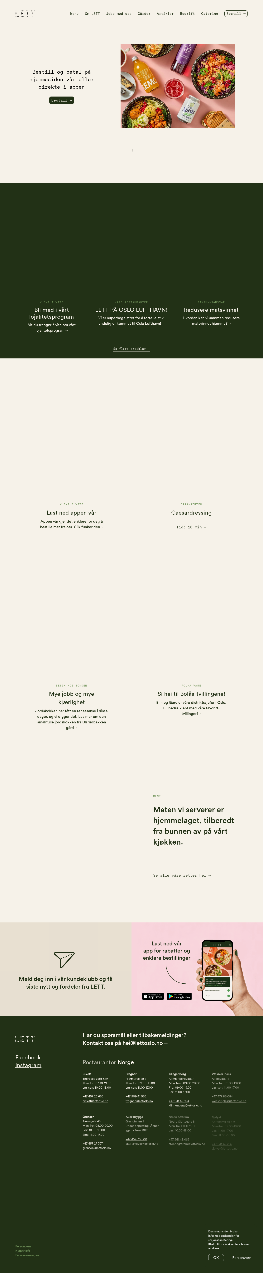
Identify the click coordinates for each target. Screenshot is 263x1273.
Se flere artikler (131, 349)
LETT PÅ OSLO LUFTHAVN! (131, 315)
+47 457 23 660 (93, 1097)
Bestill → (61, 100)
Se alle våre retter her (182, 876)
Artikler (165, 13)
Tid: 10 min (190, 527)
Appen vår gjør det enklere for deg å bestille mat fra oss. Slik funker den (71, 524)
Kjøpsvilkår (22, 1251)
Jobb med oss (119, 13)
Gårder (144, 13)
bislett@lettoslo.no (95, 1101)
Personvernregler (27, 1255)
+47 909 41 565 (136, 1097)
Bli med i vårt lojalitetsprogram (51, 315)
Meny (74, 13)
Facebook (28, 1057)
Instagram (28, 1065)
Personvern (23, 1246)
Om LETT (92, 13)
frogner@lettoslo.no (139, 1102)
